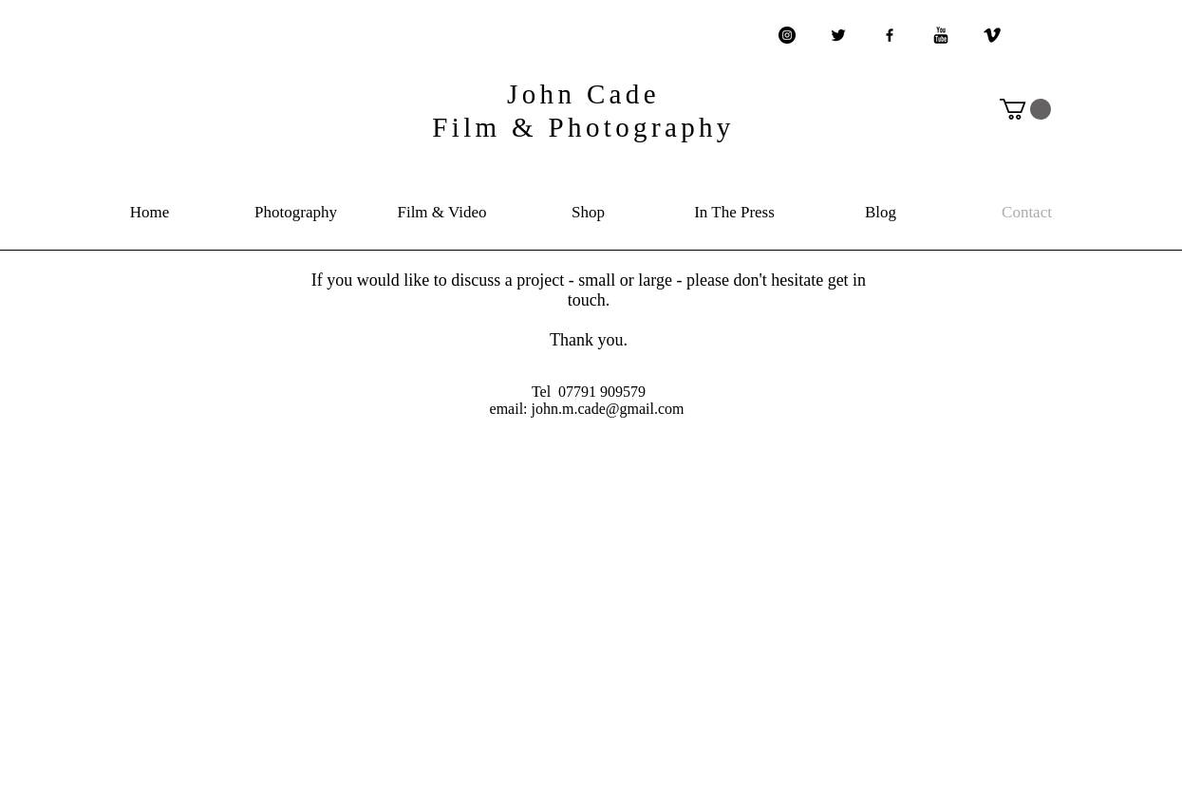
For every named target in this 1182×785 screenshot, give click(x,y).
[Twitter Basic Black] (838, 35)
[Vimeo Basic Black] (992, 35)
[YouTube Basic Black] (940, 35)
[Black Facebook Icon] (889, 35)
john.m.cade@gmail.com (608, 409)
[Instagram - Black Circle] (787, 35)
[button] (1025, 109)
